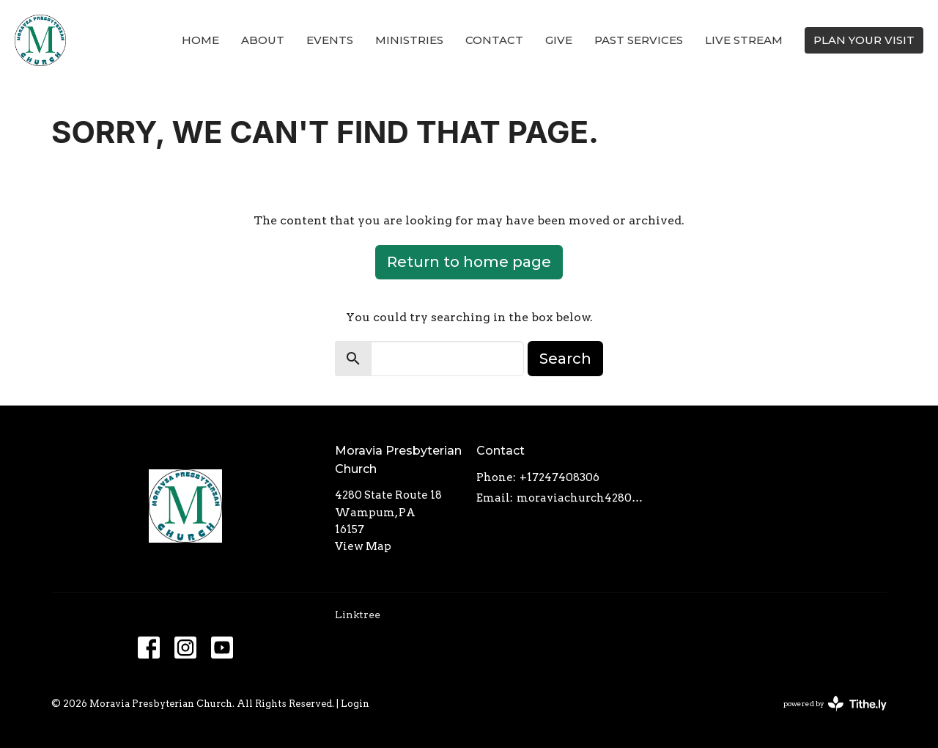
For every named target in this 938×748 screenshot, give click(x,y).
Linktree (357, 614)
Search (565, 358)
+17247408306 (559, 477)
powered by (835, 703)
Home (200, 40)
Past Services (638, 40)
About (262, 40)
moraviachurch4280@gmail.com (584, 498)
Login (355, 703)
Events (329, 40)
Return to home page (469, 262)
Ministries (409, 40)
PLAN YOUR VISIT (864, 40)
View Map (363, 546)
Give (558, 40)
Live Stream (744, 40)
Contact (494, 40)
